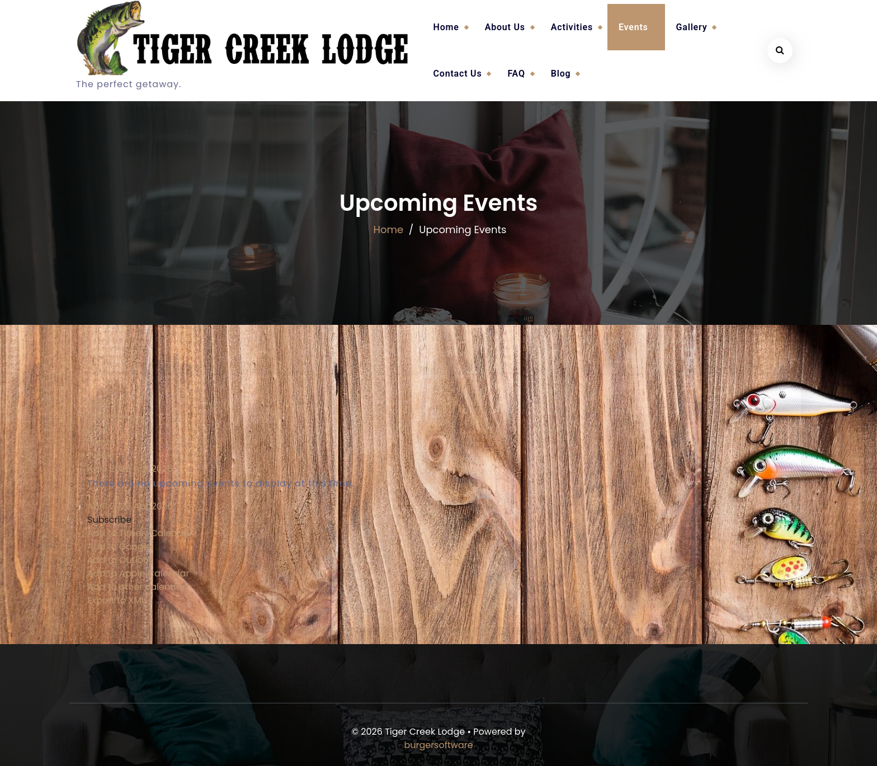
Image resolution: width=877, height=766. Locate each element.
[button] (109, 519)
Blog (561, 73)
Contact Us (457, 73)
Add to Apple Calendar (138, 573)
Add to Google (119, 546)
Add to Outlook (120, 560)
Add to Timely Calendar (139, 533)
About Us (505, 27)
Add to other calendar (136, 586)
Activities (572, 27)
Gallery (692, 27)
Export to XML (116, 600)
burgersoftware (438, 745)
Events (633, 27)
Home (446, 27)
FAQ (516, 73)
